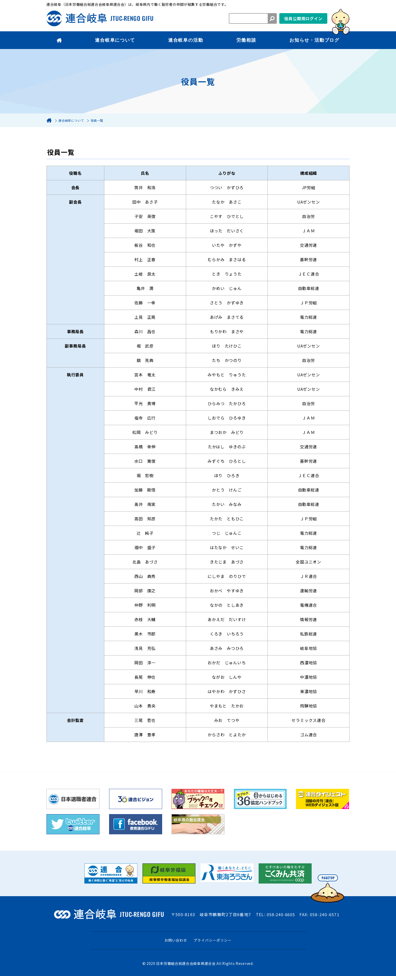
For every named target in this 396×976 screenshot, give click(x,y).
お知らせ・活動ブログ (314, 40)
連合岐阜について (115, 40)
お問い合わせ (175, 940)
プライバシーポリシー (212, 940)
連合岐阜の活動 (185, 40)
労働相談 (246, 40)
